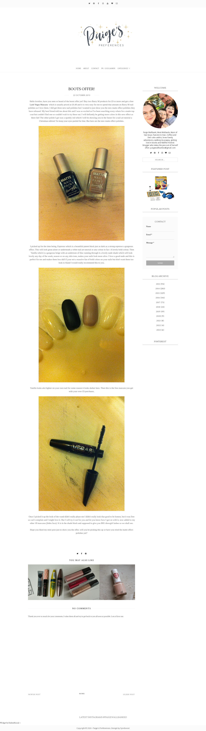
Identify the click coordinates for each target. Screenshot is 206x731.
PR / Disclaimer (108, 68)
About (86, 68)
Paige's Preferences (101, 728)
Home (78, 68)
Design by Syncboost (120, 728)
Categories (123, 68)
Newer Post (34, 694)
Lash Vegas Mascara (39, 104)
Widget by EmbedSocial (10, 723)
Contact (95, 68)
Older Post (129, 694)
